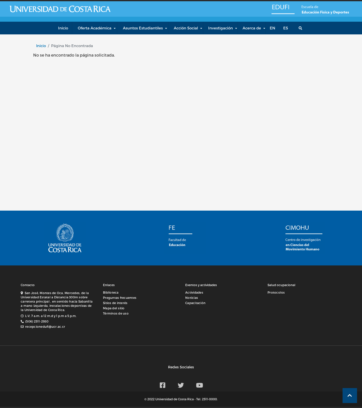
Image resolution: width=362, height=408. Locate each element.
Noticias (191, 297)
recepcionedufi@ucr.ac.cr (45, 326)
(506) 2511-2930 (36, 321)
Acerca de (252, 28)
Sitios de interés (115, 303)
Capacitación (195, 303)
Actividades (194, 292)
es (285, 28)
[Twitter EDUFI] (181, 385)
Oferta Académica (94, 28)
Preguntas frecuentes (119, 297)
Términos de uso (116, 313)
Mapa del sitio (114, 308)
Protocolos (276, 292)
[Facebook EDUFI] (162, 385)
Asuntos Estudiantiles (143, 28)
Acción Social (186, 28)
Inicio (41, 45)
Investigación (220, 28)
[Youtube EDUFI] (199, 385)
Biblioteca (111, 292)
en (272, 28)
